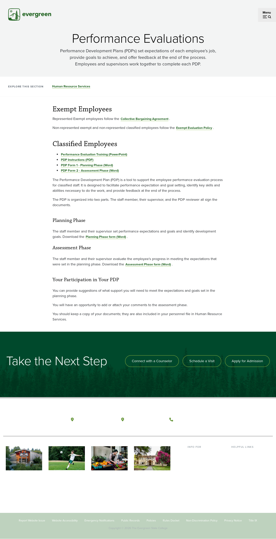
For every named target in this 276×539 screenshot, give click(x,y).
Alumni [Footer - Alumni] (193, 485)
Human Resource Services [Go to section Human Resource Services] (71, 86)
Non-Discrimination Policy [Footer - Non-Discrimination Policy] (201, 520)
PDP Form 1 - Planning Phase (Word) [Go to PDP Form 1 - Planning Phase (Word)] (87, 165)
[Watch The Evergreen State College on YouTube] (238, 419)
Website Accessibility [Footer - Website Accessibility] (65, 520)
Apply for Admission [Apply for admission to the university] (247, 361)
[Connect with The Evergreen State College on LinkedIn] (255, 419)
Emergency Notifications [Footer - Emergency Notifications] (99, 520)
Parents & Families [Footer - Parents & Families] (200, 466)
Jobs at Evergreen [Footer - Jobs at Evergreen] (243, 492)
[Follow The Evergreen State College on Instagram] (246, 419)
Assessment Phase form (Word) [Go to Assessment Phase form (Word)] (148, 264)
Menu (267, 12)
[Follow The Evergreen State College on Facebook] (230, 419)
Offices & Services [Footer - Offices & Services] (243, 466)
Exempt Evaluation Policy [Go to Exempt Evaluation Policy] (194, 128)
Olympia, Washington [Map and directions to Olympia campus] (95, 419)
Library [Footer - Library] (236, 453)
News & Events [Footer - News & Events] (241, 485)
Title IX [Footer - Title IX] (253, 520)
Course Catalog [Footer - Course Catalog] (242, 472)
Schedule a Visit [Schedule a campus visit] (201, 361)
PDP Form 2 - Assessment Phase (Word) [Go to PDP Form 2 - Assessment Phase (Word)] (90, 170)
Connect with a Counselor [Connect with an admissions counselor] (152, 361)
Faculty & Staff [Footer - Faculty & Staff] (197, 472)
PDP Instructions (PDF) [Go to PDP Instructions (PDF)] (77, 159)
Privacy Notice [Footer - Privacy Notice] (233, 520)
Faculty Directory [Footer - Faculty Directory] (243, 459)
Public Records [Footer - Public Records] (130, 520)
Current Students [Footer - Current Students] (199, 453)
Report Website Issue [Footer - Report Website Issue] (32, 520)
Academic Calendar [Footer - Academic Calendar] (245, 479)
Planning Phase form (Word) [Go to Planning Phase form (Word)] (106, 236)
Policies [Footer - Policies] (151, 520)
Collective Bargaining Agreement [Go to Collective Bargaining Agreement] (144, 119)
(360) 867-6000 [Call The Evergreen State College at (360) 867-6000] (190, 419)
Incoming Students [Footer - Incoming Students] (201, 459)
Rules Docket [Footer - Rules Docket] (171, 520)
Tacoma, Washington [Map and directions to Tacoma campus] (146, 419)
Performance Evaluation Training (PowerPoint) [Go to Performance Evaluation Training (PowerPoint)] (94, 154)
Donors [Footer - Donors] (193, 479)
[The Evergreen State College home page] (32, 420)
